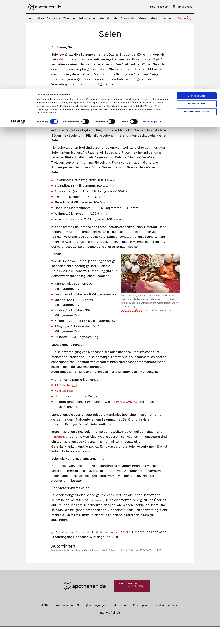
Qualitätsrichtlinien (167, 606)
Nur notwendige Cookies (196, 23)
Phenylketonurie (128, 403)
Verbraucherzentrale (80, 533)
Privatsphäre (141, 606)
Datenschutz (120, 606)
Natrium (83, 60)
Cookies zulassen (196, 7)
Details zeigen (150, 33)
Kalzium (62, 60)
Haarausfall (60, 437)
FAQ (135, 533)
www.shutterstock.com (131, 311)
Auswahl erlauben (197, 15)
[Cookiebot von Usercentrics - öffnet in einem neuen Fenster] (18, 33)
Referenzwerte (114, 533)
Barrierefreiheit (110, 613)
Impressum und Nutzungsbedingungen (80, 606)
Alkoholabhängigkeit (69, 386)
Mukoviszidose (65, 392)
